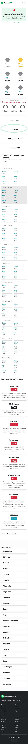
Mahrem (17, 717)
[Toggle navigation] (25, 2)
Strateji (17, 705)
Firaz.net (10, 737)
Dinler (16, 727)
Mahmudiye (7, 551)
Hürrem (3, 707)
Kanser (17, 719)
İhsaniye (6, 632)
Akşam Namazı (14, 475)
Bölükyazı (6, 557)
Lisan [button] (14, 740)
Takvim (4, 22)
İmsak (14, 533)
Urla (4, 655)
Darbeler (3, 711)
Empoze (17, 707)
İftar (3, 533)
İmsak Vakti (14, 387)
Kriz (2, 725)
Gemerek (6, 597)
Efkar (2, 731)
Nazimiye (6, 672)
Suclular (17, 709)
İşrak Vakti (14, 421)
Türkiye (13, 22)
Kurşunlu (6, 569)
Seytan (3, 721)
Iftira (2, 717)
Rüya (16, 711)
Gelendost (7, 638)
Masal (2, 729)
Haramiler (3, 727)
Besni (5, 609)
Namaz (8, 533)
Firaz (16, 725)
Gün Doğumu (14, 404)
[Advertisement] (14, 40)
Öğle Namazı (14, 440)
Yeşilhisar (7, 592)
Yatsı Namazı (14, 494)
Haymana (6, 626)
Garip (16, 721)
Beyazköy (6, 580)
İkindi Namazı (14, 458)
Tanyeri (6, 563)
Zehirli (3, 715)
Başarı (5, 661)
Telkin (16, 729)
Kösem (3, 709)
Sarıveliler (7, 684)
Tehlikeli (3, 719)
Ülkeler (8, 22)
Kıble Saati (14, 515)
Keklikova (7, 603)
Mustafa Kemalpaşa (11, 621)
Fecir (16, 715)
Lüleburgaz (7, 667)
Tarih (2, 705)
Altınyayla (7, 586)
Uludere (6, 574)
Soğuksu (6, 678)
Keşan (5, 615)
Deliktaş (6, 649)
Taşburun (6, 644)
